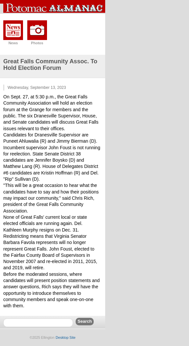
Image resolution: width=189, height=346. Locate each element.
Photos (37, 43)
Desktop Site (65, 337)
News (13, 43)
